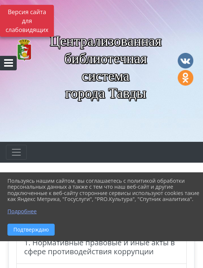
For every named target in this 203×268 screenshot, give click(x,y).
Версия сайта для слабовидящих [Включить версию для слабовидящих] (27, 21)
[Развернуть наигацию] (16, 152)
